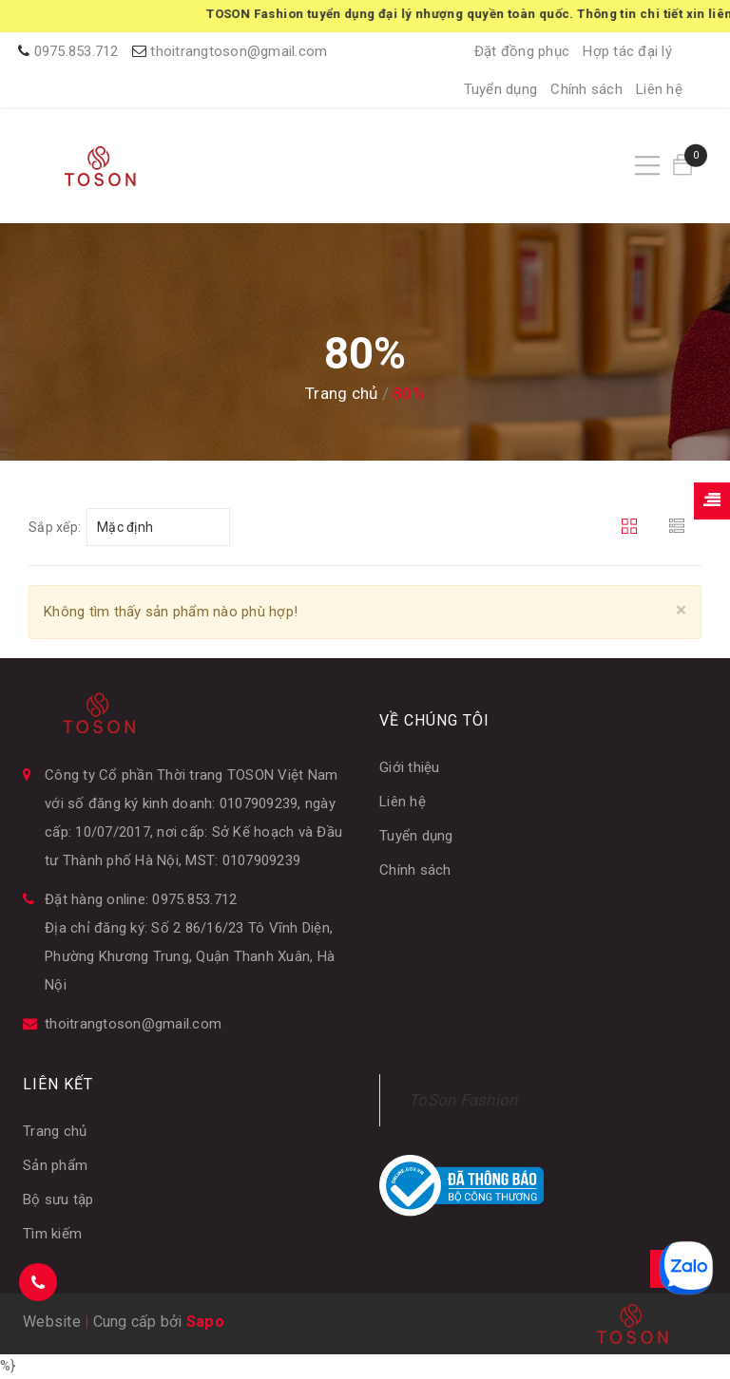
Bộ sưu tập (58, 1199)
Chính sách (586, 89)
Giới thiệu (409, 767)
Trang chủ (54, 1131)
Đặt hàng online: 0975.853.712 (141, 899)
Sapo (205, 1322)
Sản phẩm (55, 1165)
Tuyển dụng (501, 89)
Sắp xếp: (55, 527)
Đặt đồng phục (521, 51)
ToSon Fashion (463, 1099)
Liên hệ (659, 89)
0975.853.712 (76, 51)
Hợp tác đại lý (627, 51)
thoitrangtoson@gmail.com (238, 51)
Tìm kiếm (52, 1233)
